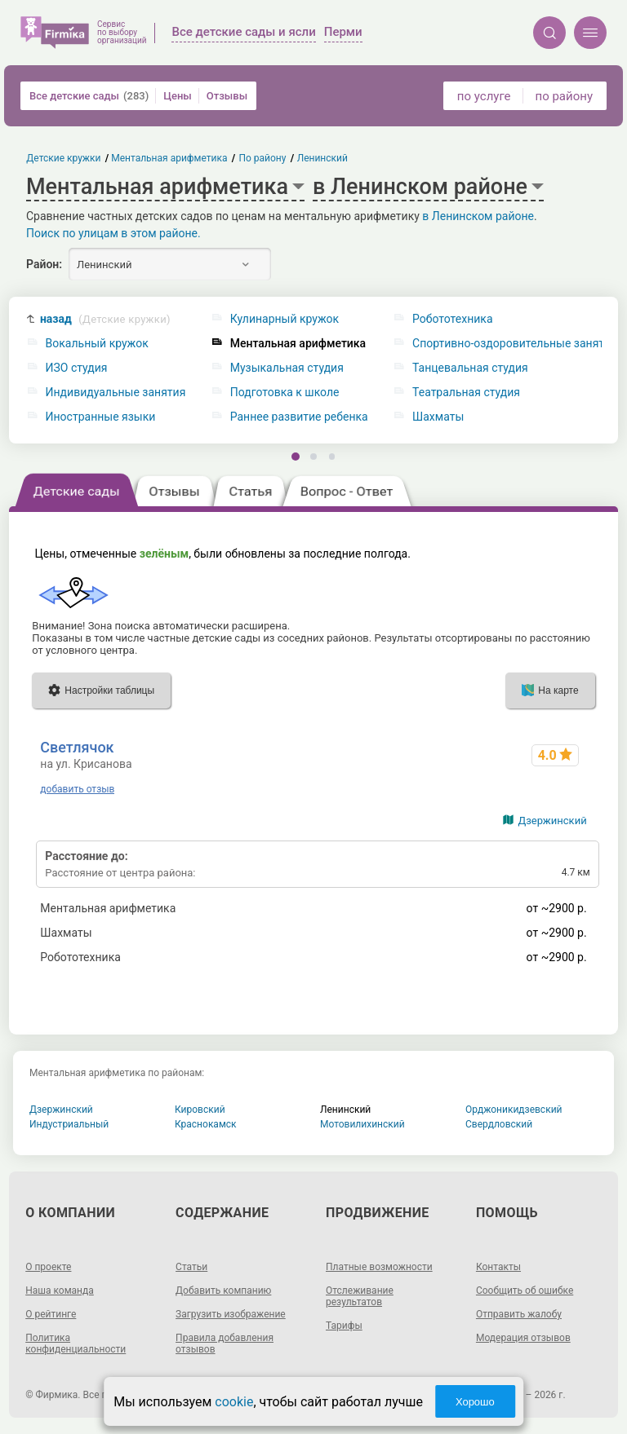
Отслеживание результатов (360, 1296)
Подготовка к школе (285, 392)
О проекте (48, 1267)
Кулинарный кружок (284, 319)
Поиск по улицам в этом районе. (113, 233)
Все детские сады (89, 96)
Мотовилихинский (362, 1124)
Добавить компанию (223, 1290)
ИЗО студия (77, 368)
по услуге (484, 96)
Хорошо (475, 1402)
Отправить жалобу (519, 1314)
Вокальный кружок (97, 344)
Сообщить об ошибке (524, 1290)
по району (564, 96)
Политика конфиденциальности (75, 1343)
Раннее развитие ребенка (299, 417)
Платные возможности (379, 1267)
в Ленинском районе (478, 216)
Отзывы (227, 96)
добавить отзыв (77, 789)
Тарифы (344, 1325)
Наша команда (59, 1290)
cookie (234, 1402)
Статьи (191, 1267)
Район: (44, 264)
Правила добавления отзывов (224, 1343)
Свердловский (498, 1124)
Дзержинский (552, 820)
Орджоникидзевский (514, 1109)
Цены (177, 96)
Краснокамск (206, 1124)
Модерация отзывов (523, 1338)
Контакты (498, 1267)
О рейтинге (50, 1314)
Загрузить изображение (231, 1314)
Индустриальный (69, 1124)
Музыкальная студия (287, 368)
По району (263, 158)
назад (105, 319)
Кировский (200, 1109)
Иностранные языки (101, 417)
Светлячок (76, 747)
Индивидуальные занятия (116, 392)
